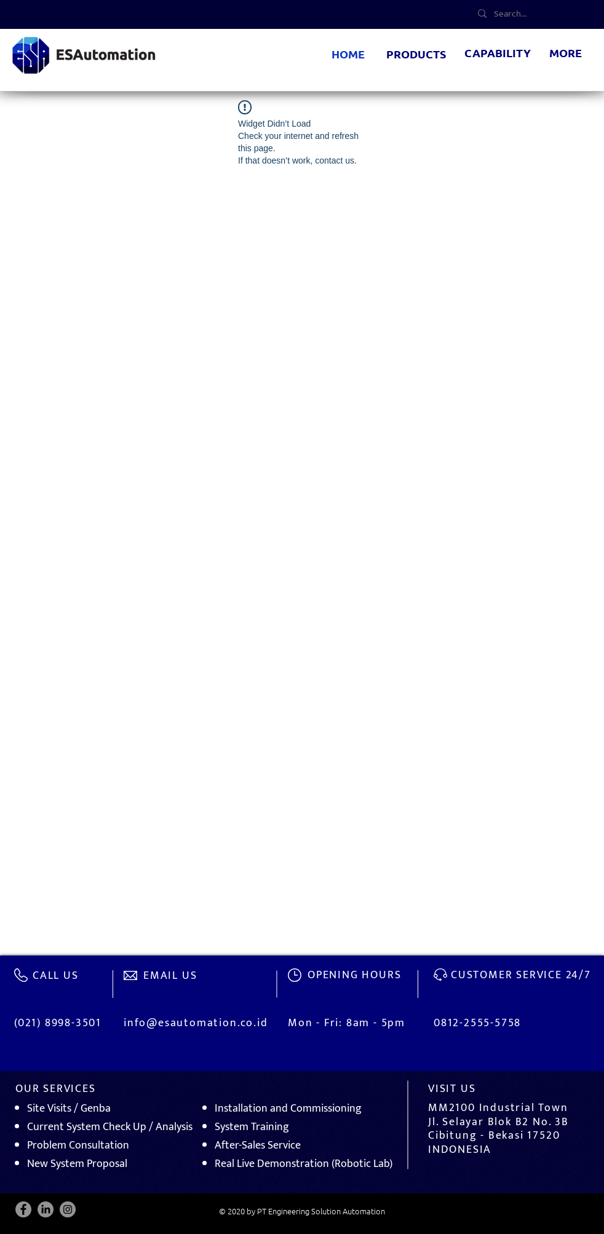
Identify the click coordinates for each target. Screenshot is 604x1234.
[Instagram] (68, 1209)
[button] (416, 55)
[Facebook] (23, 1209)
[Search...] (536, 13)
